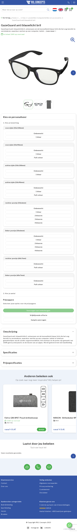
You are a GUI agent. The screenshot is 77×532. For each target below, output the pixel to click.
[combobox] (23, 9)
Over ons (4, 486)
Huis (24, 18)
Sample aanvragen (38, 320)
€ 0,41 (59, 429)
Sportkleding (6, 508)
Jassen (3, 511)
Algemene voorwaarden (48, 483)
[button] (69, 525)
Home (14, 18)
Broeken (4, 514)
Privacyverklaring (46, 486)
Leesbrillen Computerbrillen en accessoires (45, 18)
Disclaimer (44, 493)
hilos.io (72, 529)
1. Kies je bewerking (11, 123)
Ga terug (6, 18)
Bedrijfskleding (7, 505)
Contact (4, 483)
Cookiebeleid (44, 489)
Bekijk (41, 429)
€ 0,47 (10, 429)
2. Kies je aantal (9, 293)
